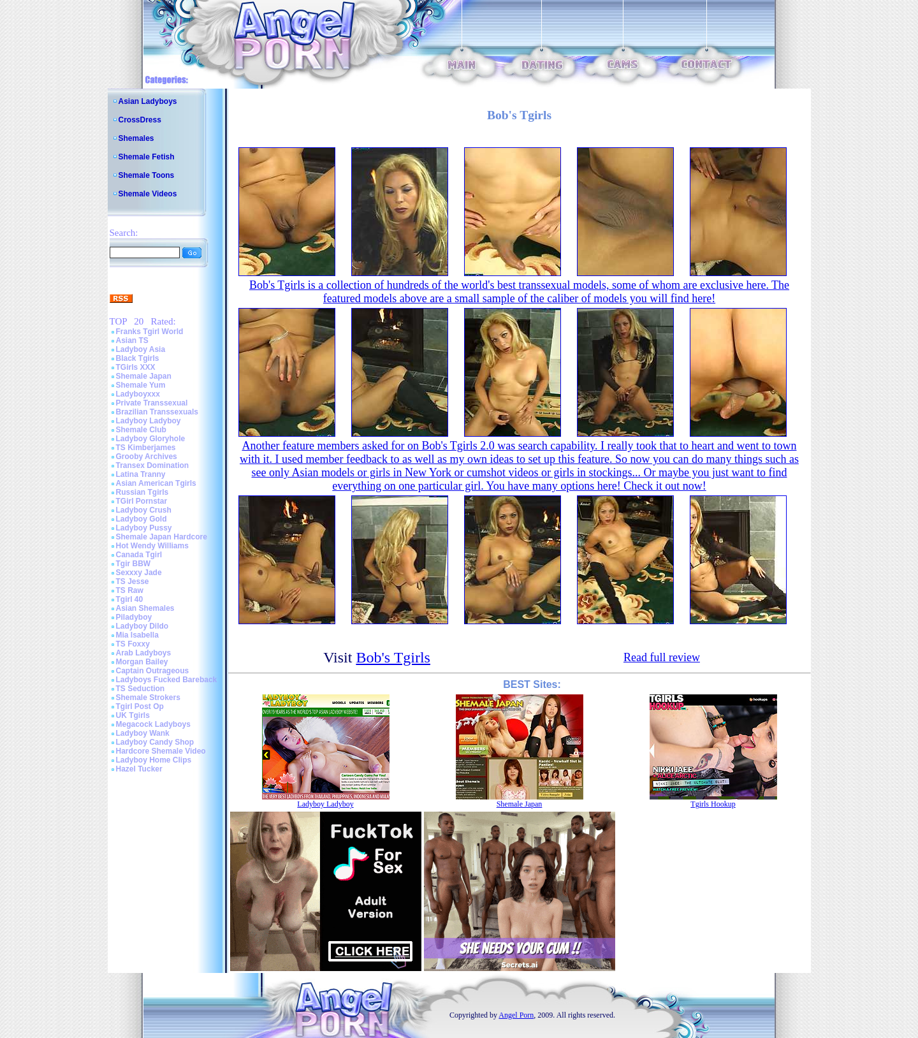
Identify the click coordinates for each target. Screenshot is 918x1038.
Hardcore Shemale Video (161, 751)
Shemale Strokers (148, 697)
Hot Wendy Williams (152, 545)
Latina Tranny (141, 474)
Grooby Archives (146, 456)
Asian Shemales (145, 608)
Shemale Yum (141, 385)
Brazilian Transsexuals (157, 411)
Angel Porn (516, 1015)
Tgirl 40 (129, 599)
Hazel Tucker (139, 768)
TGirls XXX (136, 367)
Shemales (136, 138)
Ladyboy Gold (141, 519)
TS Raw (129, 590)
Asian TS (132, 340)
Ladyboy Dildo (142, 626)
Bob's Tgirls (393, 657)
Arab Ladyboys (143, 652)
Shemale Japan (143, 376)
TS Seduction (140, 688)
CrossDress (140, 119)
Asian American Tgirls (156, 483)
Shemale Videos (148, 193)
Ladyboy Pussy (144, 527)
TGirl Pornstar (142, 501)
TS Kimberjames (146, 447)
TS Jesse (132, 581)
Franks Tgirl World (150, 331)
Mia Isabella (137, 635)
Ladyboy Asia (141, 349)
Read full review (661, 657)
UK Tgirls (133, 715)
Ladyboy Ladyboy (148, 420)
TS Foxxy (133, 644)
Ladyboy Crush (143, 510)
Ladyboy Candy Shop (155, 742)
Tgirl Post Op (140, 706)
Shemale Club (141, 429)
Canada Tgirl (139, 554)
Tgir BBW (133, 563)
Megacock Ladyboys (153, 724)
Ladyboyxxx (138, 394)
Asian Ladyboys (148, 101)
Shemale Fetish (147, 156)
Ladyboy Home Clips (154, 760)
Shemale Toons (147, 175)
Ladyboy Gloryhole (151, 438)
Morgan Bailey (142, 661)
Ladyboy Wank (143, 733)
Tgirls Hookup (712, 804)
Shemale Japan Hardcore (161, 536)
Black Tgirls (137, 358)
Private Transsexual (152, 402)
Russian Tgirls (142, 492)
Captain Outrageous (152, 670)
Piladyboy (134, 617)
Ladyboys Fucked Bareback (166, 679)
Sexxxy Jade (139, 572)
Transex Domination (152, 465)
